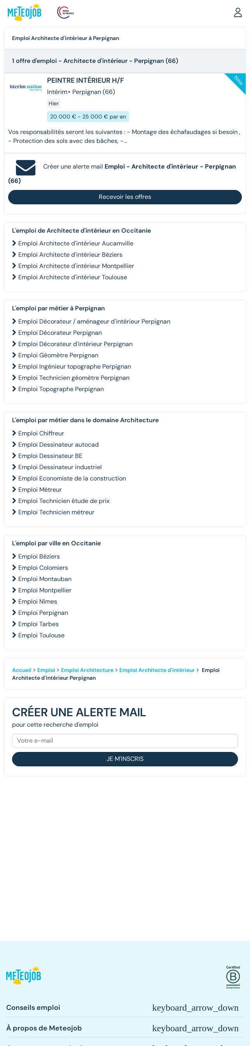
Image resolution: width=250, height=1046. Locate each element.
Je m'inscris (125, 759)
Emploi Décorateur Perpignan (60, 333)
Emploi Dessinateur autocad (58, 444)
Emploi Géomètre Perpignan (58, 355)
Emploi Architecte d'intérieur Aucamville (75, 243)
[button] (238, 12)
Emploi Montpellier (45, 590)
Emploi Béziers (39, 556)
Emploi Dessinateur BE (50, 456)
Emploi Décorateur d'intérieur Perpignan (75, 344)
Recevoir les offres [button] (125, 197)
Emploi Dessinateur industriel (60, 467)
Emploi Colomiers (43, 568)
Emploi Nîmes (37, 601)
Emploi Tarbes (38, 624)
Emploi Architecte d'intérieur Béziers (70, 255)
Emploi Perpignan (43, 613)
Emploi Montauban (45, 579)
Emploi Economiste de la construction (72, 478)
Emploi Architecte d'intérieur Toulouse (72, 277)
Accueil (21, 670)
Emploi (46, 670)
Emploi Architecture (87, 670)
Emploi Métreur (40, 490)
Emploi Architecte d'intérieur (157, 670)
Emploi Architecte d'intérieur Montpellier (76, 266)
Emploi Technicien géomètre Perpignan (73, 378)
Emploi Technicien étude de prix (64, 501)
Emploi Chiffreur (41, 433)
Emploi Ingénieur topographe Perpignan (74, 366)
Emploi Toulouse (41, 635)
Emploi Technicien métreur (56, 512)
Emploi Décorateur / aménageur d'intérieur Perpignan (94, 321)
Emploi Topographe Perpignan (61, 389)
